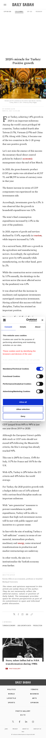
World (11, 694)
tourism (37, 235)
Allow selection (23, 409)
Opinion (7, 11)
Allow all (23, 402)
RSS (23, 731)
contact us (37, 728)
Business (34, 694)
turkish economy (8, 625)
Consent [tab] (8, 327)
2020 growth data (24, 625)
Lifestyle (11, 698)
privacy (15, 728)
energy (21, 543)
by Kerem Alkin (8, 109)
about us (25, 728)
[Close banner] (42, 320)
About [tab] (37, 327)
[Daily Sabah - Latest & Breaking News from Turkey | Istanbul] (23, 4)
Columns (19, 11)
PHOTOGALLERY (14, 668)
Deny (23, 416)
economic (28, 159)
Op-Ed (29, 11)
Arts (34, 698)
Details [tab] (23, 327)
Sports (11, 703)
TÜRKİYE (34, 689)
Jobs (6, 728)
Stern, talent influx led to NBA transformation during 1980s (22, 662)
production (37, 625)
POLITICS (11, 689)
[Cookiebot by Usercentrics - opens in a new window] (27, 320)
